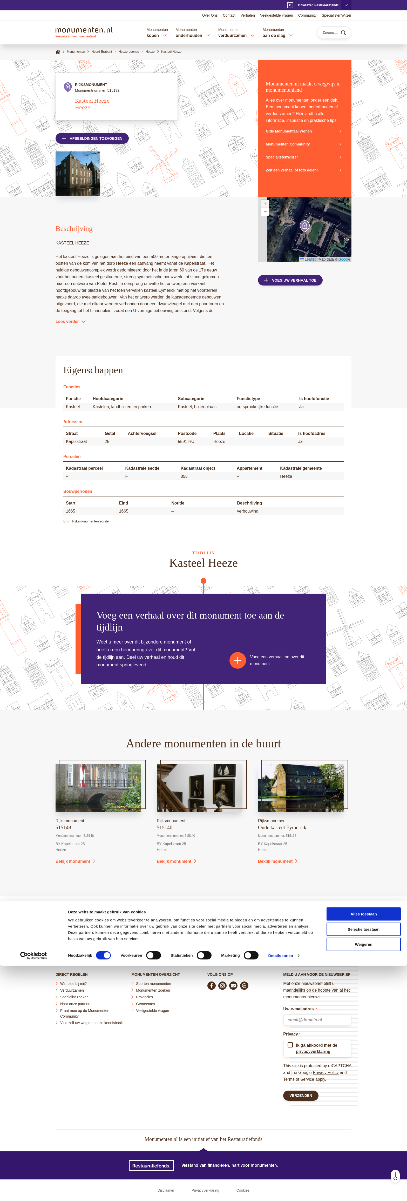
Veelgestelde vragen (276, 15)
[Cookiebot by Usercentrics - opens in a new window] (33, 1191)
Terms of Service (298, 1077)
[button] (305, 226)
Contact (229, 15)
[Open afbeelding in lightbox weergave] (78, 176)
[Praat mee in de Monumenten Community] (244, 983)
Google (344, 259)
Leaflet (308, 259)
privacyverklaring (313, 1049)
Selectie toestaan (364, 1164)
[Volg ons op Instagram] (222, 983)
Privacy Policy (326, 1070)
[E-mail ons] (233, 983)
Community (307, 15)
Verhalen (248, 15)
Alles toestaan (363, 1149)
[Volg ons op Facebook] (211, 983)
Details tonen (280, 1191)
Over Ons (210, 15)
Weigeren (363, 1180)
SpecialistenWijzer (336, 15)
